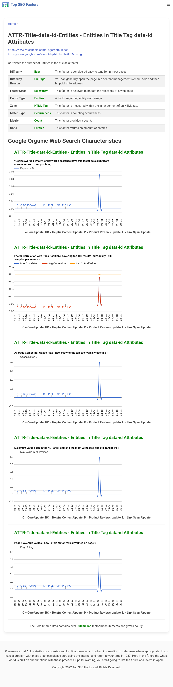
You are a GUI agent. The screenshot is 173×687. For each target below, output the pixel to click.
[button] (168, 4)
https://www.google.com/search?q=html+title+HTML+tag (45, 54)
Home (12, 24)
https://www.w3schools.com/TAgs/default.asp (38, 50)
